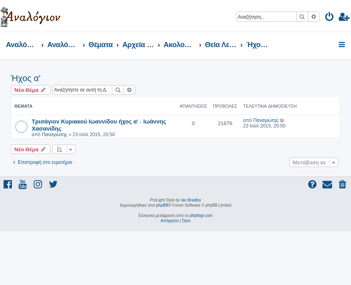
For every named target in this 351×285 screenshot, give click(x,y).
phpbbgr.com (201, 215)
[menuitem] (330, 18)
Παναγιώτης (54, 134)
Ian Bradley (191, 200)
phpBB (162, 205)
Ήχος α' (25, 78)
